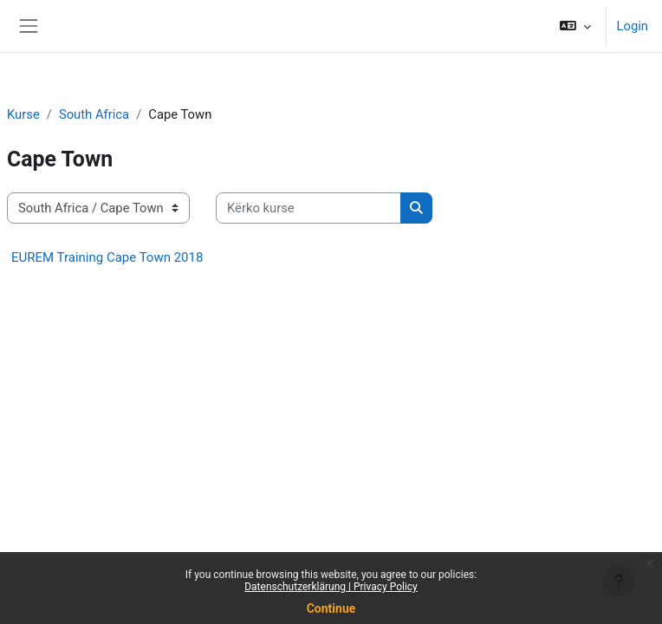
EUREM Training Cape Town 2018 (107, 257)
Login (633, 26)
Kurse (23, 114)
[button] (575, 26)
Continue (331, 608)
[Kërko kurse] (308, 208)
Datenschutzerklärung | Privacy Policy (331, 587)
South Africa (94, 114)
